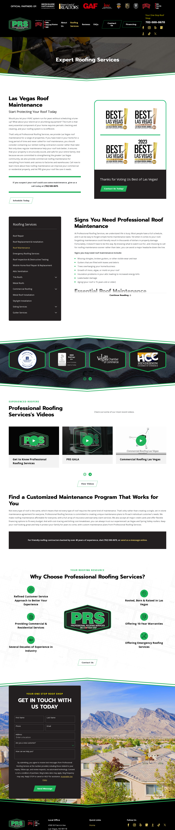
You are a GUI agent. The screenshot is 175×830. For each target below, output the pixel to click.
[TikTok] (149, 33)
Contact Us (112, 24)
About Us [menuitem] (64, 24)
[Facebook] (143, 27)
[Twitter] (155, 33)
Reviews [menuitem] (86, 24)
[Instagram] (149, 27)
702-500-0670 (155, 22)
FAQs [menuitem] (95, 24)
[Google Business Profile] (161, 27)
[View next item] (90, 378)
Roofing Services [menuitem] (74, 24)
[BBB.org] (143, 33)
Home (92, 825)
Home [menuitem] (55, 24)
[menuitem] (35, 236)
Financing (131, 24)
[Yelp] (155, 27)
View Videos (87, 483)
